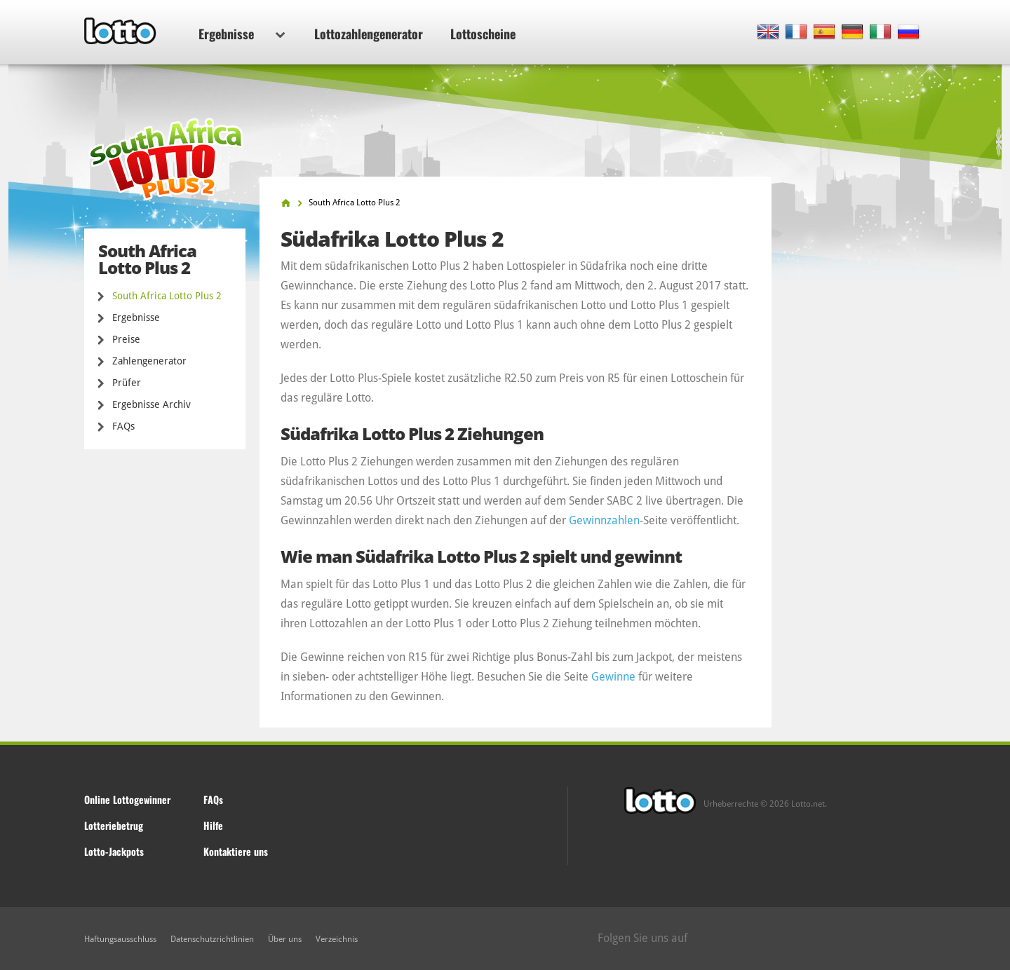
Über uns (285, 939)
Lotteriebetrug (113, 825)
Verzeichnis (337, 939)
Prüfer (126, 382)
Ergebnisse (241, 34)
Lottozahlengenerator (368, 34)
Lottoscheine (483, 34)
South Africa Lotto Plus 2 (167, 295)
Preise (126, 339)
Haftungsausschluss (120, 939)
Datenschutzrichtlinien (212, 939)
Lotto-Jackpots (114, 851)
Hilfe (213, 825)
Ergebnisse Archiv (151, 404)
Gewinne (613, 676)
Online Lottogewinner (127, 799)
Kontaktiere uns (235, 851)
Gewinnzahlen (604, 520)
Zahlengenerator (149, 361)
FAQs (123, 426)
